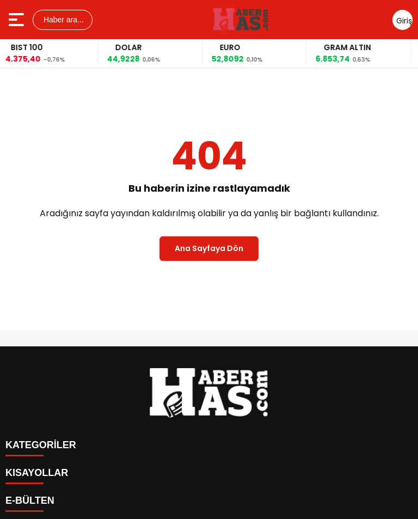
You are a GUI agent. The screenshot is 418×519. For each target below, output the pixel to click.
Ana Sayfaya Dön (209, 248)
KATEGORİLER (40, 444)
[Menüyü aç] (17, 19)
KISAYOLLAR (36, 472)
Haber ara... (62, 19)
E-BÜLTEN (29, 500)
